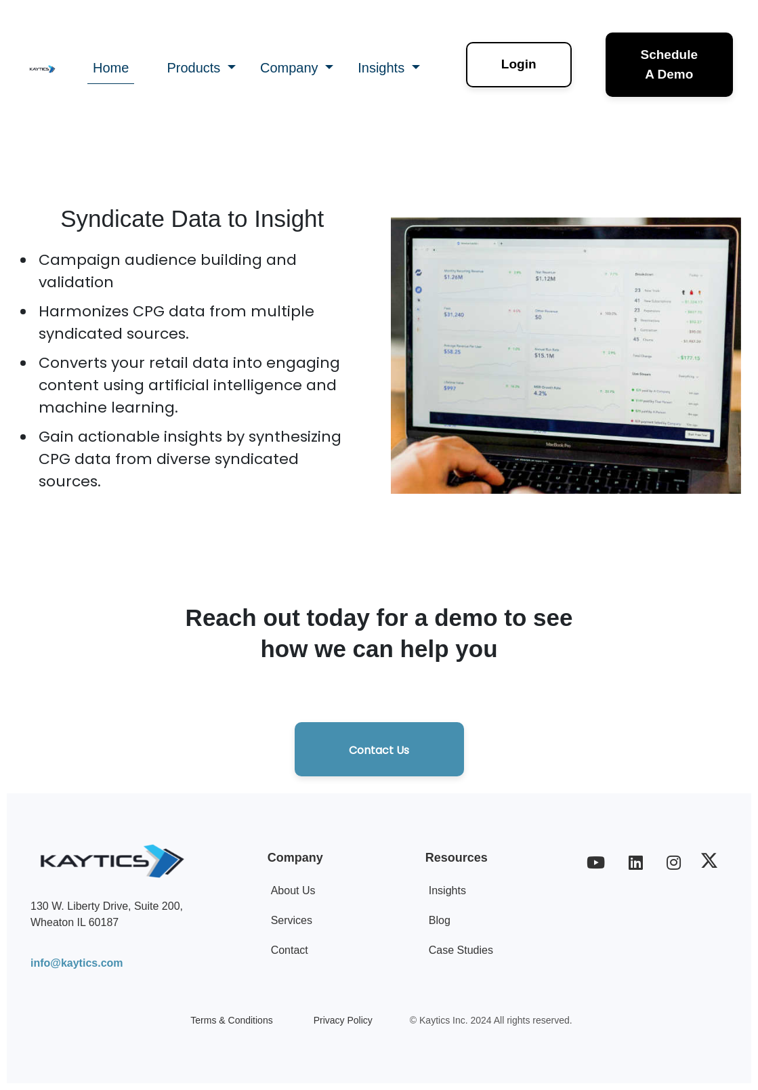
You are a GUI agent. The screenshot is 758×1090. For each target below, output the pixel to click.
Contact (289, 950)
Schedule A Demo (669, 64)
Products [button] (195, 67)
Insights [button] (383, 67)
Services (291, 920)
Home (111, 67)
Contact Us (379, 750)
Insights (447, 890)
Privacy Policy (343, 1020)
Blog (439, 920)
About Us (293, 890)
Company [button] (291, 67)
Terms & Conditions (231, 1020)
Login (518, 64)
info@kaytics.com (76, 963)
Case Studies (461, 950)
